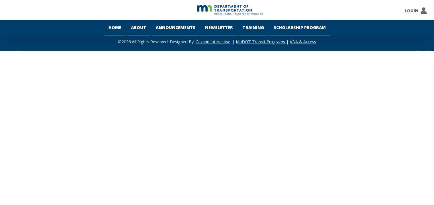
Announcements (175, 27)
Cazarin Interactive (213, 41)
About (138, 27)
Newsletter (219, 27)
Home (114, 27)
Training (253, 27)
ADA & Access (303, 41)
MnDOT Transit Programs (261, 41)
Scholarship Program (300, 27)
